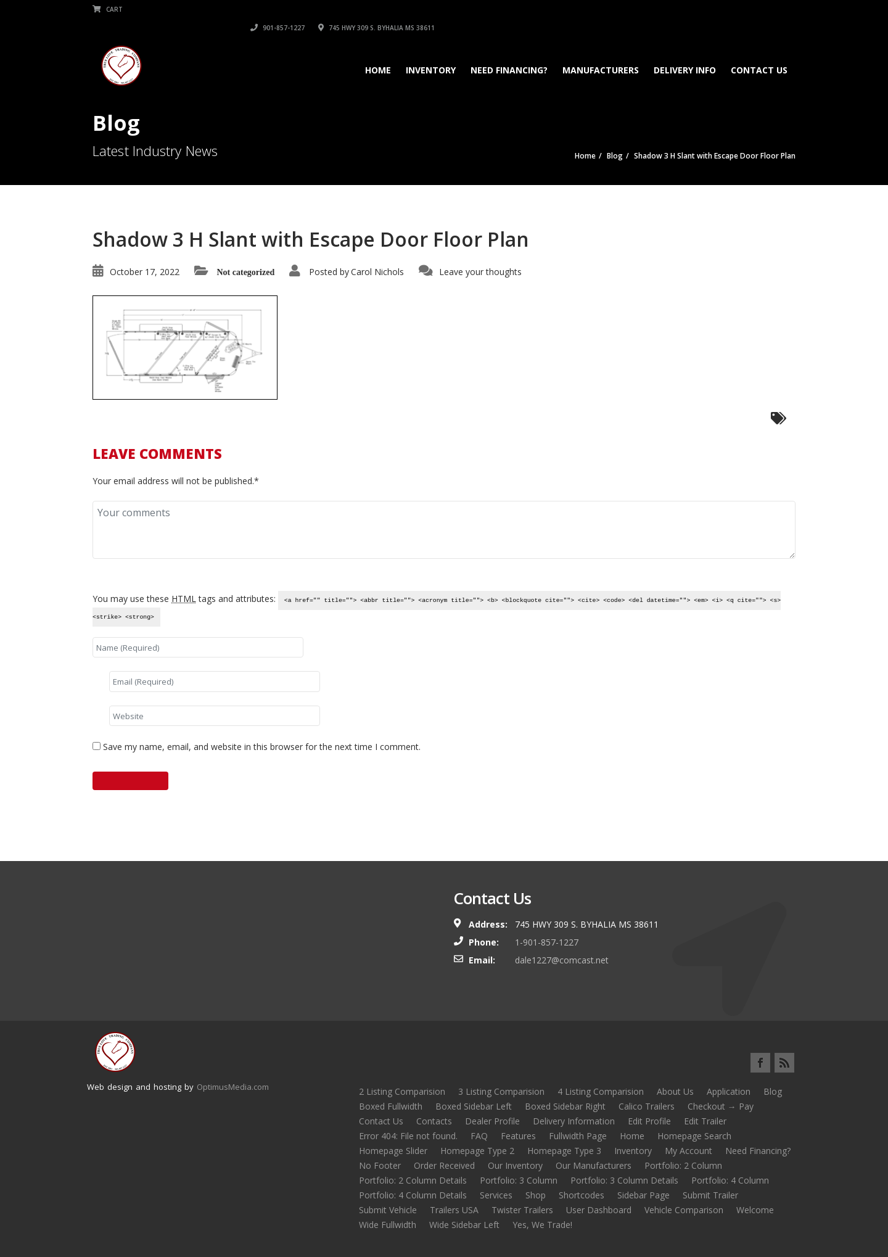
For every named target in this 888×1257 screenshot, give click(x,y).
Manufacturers (600, 51)
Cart (107, 9)
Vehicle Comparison (683, 1210)
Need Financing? (509, 51)
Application (728, 1091)
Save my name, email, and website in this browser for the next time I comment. (262, 746)
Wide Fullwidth (387, 1224)
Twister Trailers (522, 1210)
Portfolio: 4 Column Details (413, 1195)
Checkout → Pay (721, 1106)
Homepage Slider (393, 1150)
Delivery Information (574, 1121)
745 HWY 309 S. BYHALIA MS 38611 (737, 9)
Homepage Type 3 (564, 1150)
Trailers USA (454, 1210)
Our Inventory (515, 1165)
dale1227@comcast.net (562, 960)
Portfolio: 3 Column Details (624, 1180)
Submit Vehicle (388, 1210)
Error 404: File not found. (408, 1136)
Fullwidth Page (578, 1136)
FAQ (479, 1136)
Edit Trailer (705, 1121)
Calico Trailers (647, 1106)
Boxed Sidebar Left (473, 1106)
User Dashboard (598, 1210)
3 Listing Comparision (501, 1091)
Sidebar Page (643, 1195)
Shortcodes (581, 1195)
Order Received (444, 1165)
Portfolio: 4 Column (730, 1180)
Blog (772, 1091)
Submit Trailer (710, 1195)
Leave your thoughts (480, 272)
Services (496, 1195)
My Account (688, 1150)
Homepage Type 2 (477, 1150)
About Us (675, 1091)
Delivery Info (685, 51)
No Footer (380, 1165)
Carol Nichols (377, 272)
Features (518, 1136)
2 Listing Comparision (402, 1091)
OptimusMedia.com (233, 1086)
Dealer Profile (492, 1121)
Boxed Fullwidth (390, 1106)
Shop (535, 1195)
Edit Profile (649, 1121)
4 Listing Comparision (600, 1091)
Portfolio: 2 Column (683, 1165)
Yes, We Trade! (542, 1224)
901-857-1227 (638, 9)
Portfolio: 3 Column (518, 1180)
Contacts (434, 1121)
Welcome (755, 1210)
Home (378, 51)
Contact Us (759, 51)
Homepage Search (694, 1136)
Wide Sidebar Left (464, 1224)
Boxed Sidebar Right (565, 1106)
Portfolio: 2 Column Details (413, 1180)
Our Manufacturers (593, 1165)
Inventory (431, 51)
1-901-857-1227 (546, 942)
